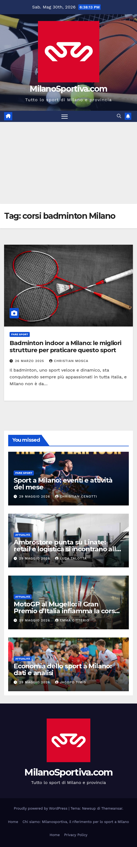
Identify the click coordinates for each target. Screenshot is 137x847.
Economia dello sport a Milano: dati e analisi (63, 669)
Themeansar (111, 808)
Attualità (22, 534)
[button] (119, 116)
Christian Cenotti (76, 496)
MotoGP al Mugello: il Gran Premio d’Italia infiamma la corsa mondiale (66, 611)
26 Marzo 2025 (30, 361)
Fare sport (19, 334)
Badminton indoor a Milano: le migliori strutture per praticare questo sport (65, 346)
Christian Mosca (68, 361)
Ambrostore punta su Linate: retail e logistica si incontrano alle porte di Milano (67, 549)
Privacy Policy (75, 835)
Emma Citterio (72, 620)
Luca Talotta (71, 558)
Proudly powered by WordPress (41, 808)
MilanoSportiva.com (68, 89)
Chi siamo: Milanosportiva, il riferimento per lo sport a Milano (75, 822)
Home (13, 822)
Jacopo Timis (70, 682)
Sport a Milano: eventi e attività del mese (63, 483)
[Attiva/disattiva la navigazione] (65, 116)
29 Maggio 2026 (35, 496)
